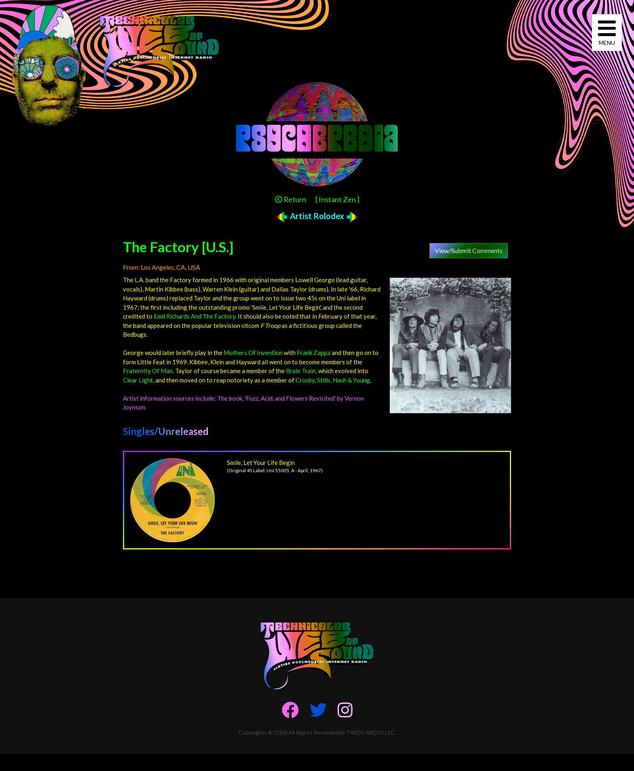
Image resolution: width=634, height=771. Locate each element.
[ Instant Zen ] (337, 199)
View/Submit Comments (469, 250)
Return (290, 199)
